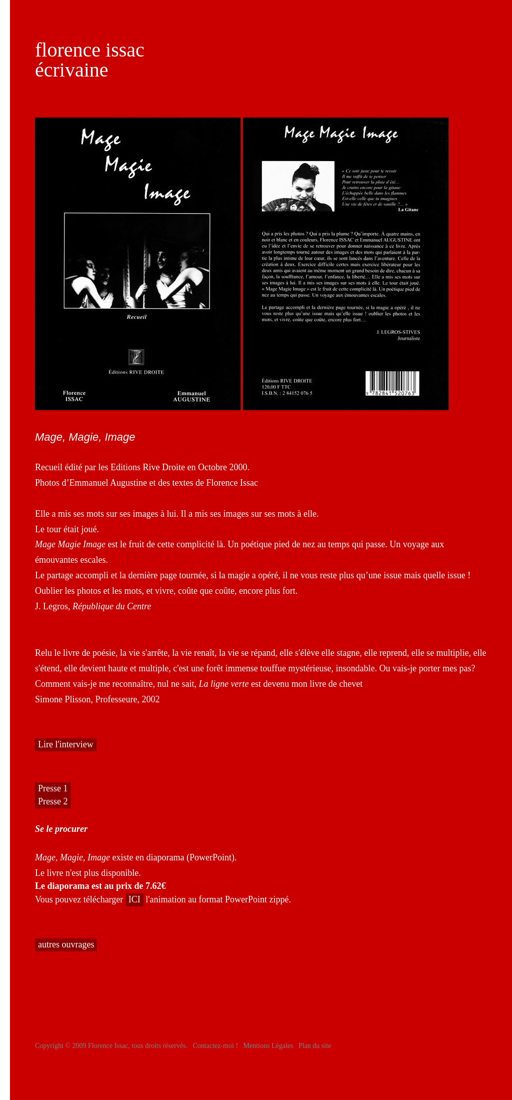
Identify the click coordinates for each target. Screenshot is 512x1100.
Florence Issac (108, 1045)
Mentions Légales (269, 1045)
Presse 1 (53, 788)
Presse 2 (53, 801)
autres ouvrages (66, 944)
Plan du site (314, 1045)
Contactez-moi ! (215, 1045)
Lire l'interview (66, 744)
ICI (134, 899)
